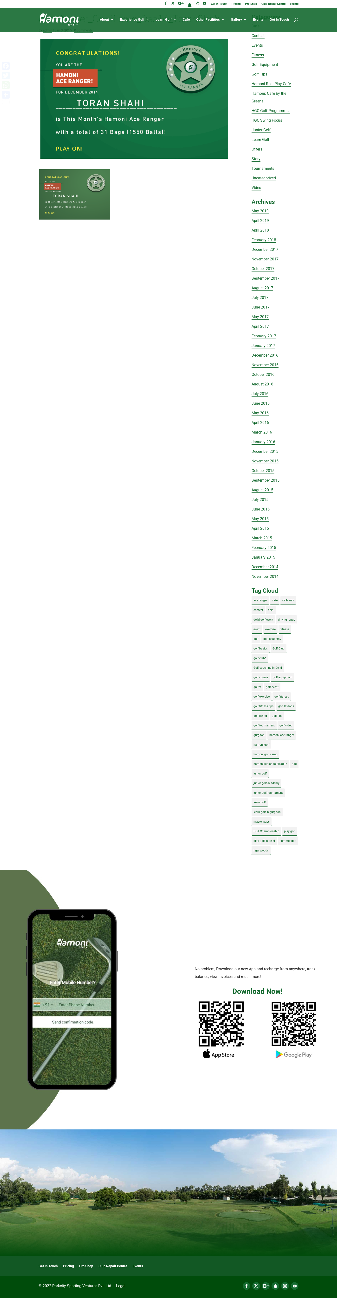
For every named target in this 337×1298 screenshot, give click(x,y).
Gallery (236, 20)
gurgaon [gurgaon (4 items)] (259, 735)
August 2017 (262, 288)
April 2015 (260, 528)
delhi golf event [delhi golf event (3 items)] (263, 619)
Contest (258, 35)
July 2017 (260, 297)
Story (256, 159)
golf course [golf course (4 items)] (260, 677)
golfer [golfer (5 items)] (257, 687)
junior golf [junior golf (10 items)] (260, 773)
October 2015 (263, 470)
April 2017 (260, 326)
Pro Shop (251, 4)
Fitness (258, 55)
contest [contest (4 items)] (258, 610)
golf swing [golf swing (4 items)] (260, 716)
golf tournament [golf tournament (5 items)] (264, 725)
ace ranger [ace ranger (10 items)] (260, 600)
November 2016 (265, 365)
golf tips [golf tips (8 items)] (277, 716)
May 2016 (260, 413)
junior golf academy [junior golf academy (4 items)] (266, 783)
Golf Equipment (265, 64)
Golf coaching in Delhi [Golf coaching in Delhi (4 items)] (267, 667)
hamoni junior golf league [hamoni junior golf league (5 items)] (270, 764)
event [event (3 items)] (256, 629)
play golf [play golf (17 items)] (289, 831)
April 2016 (260, 422)
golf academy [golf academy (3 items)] (272, 639)
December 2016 (265, 355)
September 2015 (265, 480)
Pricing (236, 4)
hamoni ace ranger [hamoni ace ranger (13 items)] (281, 735)
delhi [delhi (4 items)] (271, 610)
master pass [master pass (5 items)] (261, 821)
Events (294, 4)
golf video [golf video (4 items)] (285, 725)
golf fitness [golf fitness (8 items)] (281, 696)
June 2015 (261, 509)
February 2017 (264, 336)
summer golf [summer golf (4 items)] (288, 841)
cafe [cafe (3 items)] (275, 600)
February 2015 (264, 547)
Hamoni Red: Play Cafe (271, 84)
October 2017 (263, 268)
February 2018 (264, 240)
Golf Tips (259, 74)
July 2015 (260, 499)
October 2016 (263, 374)
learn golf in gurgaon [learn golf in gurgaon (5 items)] (267, 812)
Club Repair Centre (273, 4)
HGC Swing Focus (267, 120)
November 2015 (265, 461)
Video (256, 187)
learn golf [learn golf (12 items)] (259, 802)
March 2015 (262, 538)
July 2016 (260, 393)
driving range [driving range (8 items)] (286, 619)
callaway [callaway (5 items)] (288, 600)
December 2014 (265, 567)
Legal (120, 1286)
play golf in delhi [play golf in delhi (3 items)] (264, 841)
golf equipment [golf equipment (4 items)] (282, 677)
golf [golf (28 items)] (256, 639)
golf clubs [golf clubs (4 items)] (259, 658)
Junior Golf (261, 130)
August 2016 (262, 384)
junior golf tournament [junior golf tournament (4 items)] (268, 792)
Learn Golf (164, 20)
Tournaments (263, 168)
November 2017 (265, 259)
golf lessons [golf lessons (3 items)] (286, 706)
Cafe (186, 20)
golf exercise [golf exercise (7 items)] (261, 696)
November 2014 (265, 576)
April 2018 (260, 230)
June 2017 (261, 307)
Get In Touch (219, 4)
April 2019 (260, 220)
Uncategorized (264, 178)
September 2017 (265, 278)
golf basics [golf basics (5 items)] (260, 648)
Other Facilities (208, 20)
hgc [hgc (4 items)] (294, 764)
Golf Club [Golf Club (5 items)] (278, 648)
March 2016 (262, 432)
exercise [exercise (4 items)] (270, 629)
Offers (257, 149)
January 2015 (263, 557)
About (104, 20)
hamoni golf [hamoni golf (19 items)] (261, 744)
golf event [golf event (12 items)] (272, 687)
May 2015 (260, 519)
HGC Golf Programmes (271, 110)
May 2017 (260, 317)
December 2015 (265, 451)
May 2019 (260, 211)
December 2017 (265, 249)
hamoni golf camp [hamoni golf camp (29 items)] (265, 754)
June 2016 (261, 403)
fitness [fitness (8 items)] (284, 629)
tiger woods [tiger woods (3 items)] (261, 850)
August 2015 (262, 490)
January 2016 (263, 442)
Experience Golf (132, 20)
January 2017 (263, 345)
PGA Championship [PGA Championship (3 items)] (266, 831)
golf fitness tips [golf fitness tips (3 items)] (263, 706)
